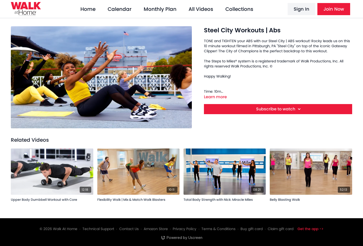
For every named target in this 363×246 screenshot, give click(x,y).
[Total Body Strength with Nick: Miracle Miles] (225, 198)
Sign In (301, 9)
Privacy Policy (184, 228)
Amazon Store (156, 228)
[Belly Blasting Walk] (311, 198)
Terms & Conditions (218, 228)
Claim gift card (280, 228)
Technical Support (98, 228)
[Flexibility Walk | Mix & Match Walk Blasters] (138, 198)
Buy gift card (251, 228)
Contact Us (129, 228)
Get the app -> (310, 228)
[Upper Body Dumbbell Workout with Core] (52, 198)
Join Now (333, 9)
